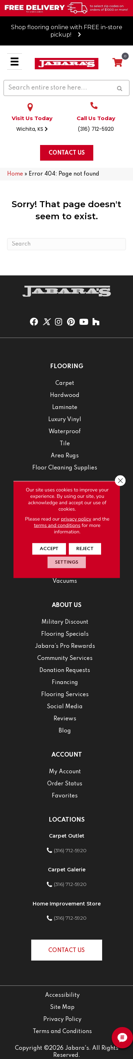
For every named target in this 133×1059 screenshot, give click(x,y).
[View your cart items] (117, 63)
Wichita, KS (32, 129)
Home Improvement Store (67, 904)
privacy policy (76, 519)
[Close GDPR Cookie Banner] (120, 480)
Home (15, 174)
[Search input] (66, 88)
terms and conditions (57, 525)
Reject (85, 549)
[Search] (66, 244)
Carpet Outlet (66, 836)
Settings (66, 562)
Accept (49, 549)
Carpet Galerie (66, 869)
